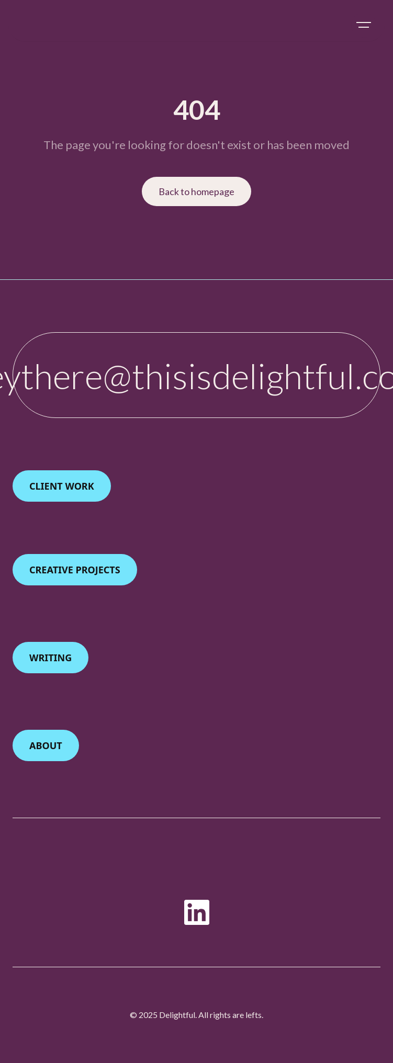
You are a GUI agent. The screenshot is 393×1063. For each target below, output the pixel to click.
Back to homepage (196, 191)
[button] (363, 25)
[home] (19, 25)
